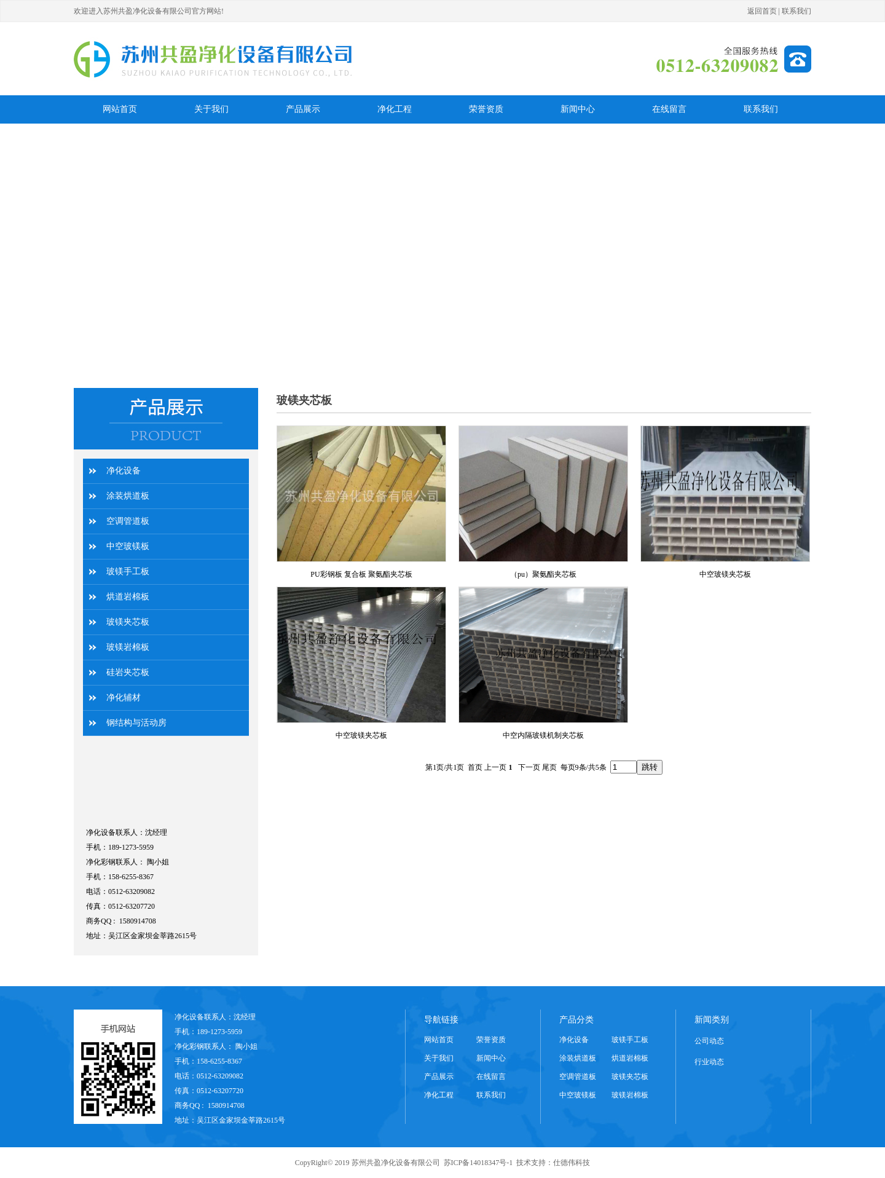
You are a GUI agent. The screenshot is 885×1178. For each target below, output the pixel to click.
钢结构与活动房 (136, 722)
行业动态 (709, 1061)
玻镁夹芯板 (127, 622)
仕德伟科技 (571, 1162)
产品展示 (439, 1076)
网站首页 (439, 1039)
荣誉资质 (491, 1039)
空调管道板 (127, 521)
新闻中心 (491, 1058)
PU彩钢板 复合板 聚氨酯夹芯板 (361, 574)
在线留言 (491, 1076)
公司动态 (709, 1041)
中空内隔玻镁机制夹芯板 (543, 735)
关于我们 (439, 1058)
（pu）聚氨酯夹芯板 (543, 574)
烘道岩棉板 (127, 596)
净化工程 (439, 1095)
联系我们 (796, 11)
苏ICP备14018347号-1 (478, 1162)
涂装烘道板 (127, 495)
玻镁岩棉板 (127, 647)
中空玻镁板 (127, 546)
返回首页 (762, 11)
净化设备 (123, 470)
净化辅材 (123, 697)
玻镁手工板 (127, 571)
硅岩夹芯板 (127, 672)
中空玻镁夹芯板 (725, 574)
